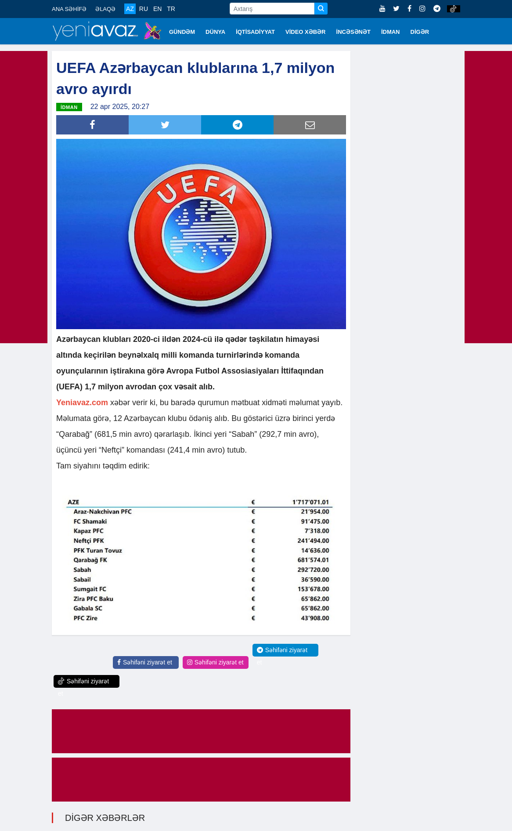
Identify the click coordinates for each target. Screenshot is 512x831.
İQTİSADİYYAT (255, 32)
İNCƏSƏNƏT (353, 32)
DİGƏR (420, 32)
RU (143, 8)
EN (157, 8)
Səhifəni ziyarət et (144, 661)
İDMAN (390, 32)
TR (171, 8)
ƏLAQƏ (105, 9)
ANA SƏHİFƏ (69, 9)
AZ (130, 8)
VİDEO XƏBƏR (305, 32)
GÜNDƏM (182, 32)
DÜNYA (215, 32)
